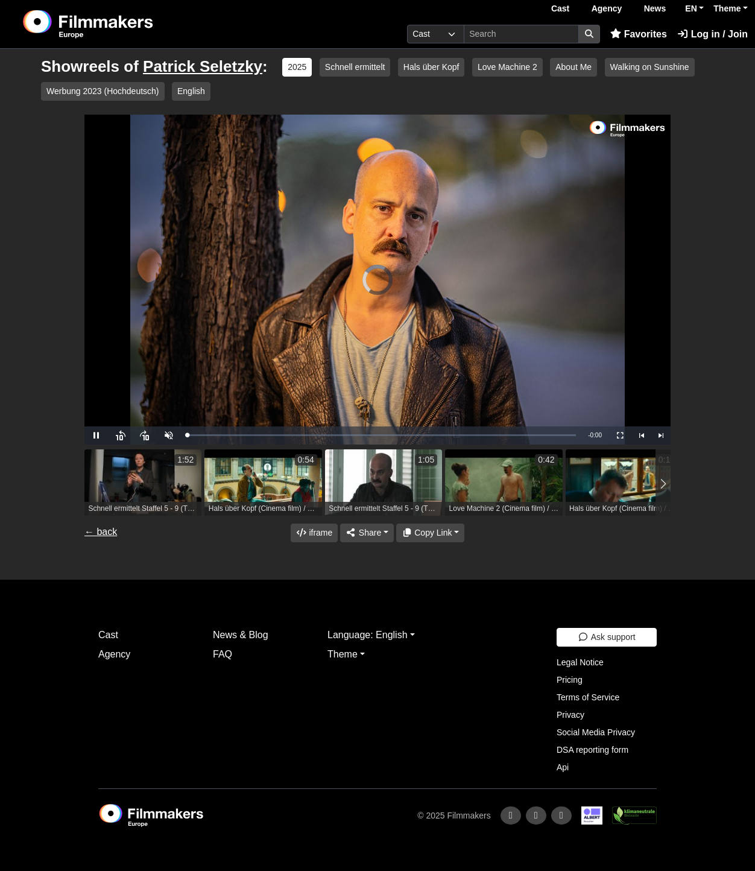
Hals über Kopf (431, 67)
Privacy (570, 715)
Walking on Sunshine (649, 67)
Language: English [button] (367, 635)
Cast (560, 8)
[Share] (366, 533)
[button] (663, 484)
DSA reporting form (592, 750)
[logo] (118, 24)
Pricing (570, 680)
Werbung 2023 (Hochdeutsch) (102, 91)
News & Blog (240, 635)
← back (100, 532)
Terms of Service (588, 697)
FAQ (222, 654)
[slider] (381, 435)
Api (563, 767)
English (191, 91)
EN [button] (691, 8)
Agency (607, 8)
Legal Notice (580, 662)
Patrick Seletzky (202, 66)
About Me (573, 67)
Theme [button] (727, 8)
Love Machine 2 (507, 67)
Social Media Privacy (596, 732)
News (655, 8)
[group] (142, 482)
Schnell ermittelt (355, 67)
